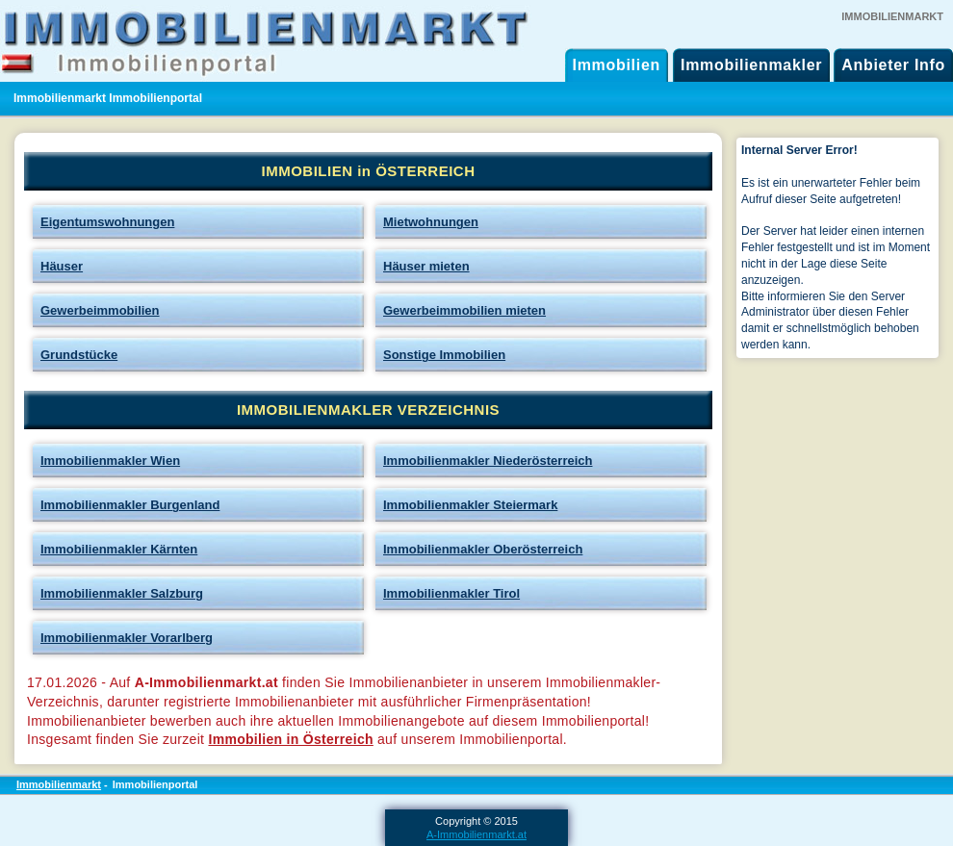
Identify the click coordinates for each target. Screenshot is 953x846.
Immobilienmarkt (58, 784)
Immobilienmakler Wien (110, 460)
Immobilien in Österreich (290, 739)
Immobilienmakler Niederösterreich (487, 460)
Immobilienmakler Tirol (451, 593)
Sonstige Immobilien (444, 354)
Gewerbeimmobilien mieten (464, 310)
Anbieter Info (893, 65)
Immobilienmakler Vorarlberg (126, 637)
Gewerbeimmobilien (100, 310)
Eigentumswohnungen (107, 222)
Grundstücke (78, 354)
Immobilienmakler (751, 65)
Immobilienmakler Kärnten (118, 549)
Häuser (61, 266)
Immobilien (616, 65)
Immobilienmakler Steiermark (470, 505)
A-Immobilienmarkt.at (476, 834)
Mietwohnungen (430, 222)
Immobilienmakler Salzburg (121, 593)
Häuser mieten (426, 266)
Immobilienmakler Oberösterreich (482, 549)
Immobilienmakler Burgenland (129, 505)
